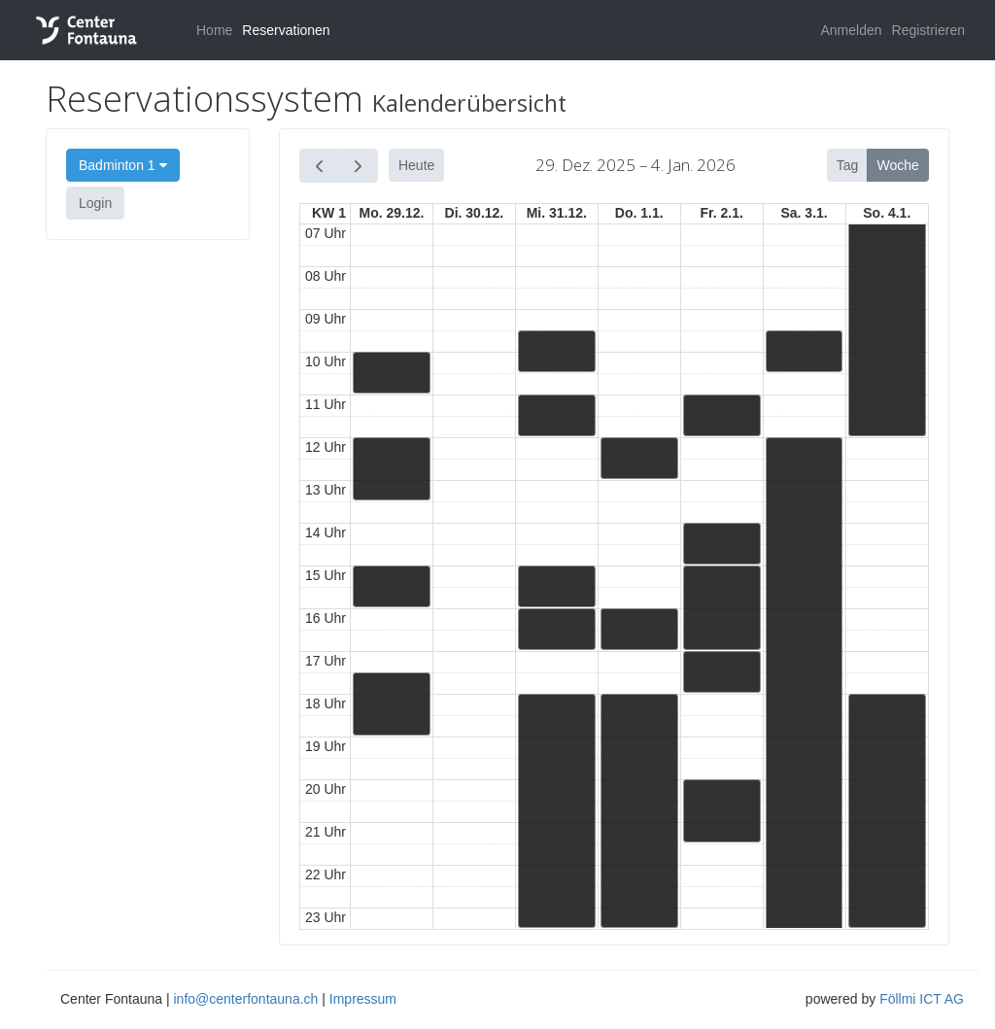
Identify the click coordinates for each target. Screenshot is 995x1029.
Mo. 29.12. (392, 213)
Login (95, 203)
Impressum (362, 999)
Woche (898, 165)
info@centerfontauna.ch (245, 999)
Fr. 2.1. (721, 213)
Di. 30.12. (474, 213)
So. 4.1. (886, 213)
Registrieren (928, 30)
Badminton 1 (123, 164)
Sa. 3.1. (803, 213)
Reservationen (285, 30)
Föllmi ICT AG (921, 999)
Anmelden (850, 30)
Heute (416, 165)
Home (214, 30)
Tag (848, 165)
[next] (358, 166)
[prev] (319, 166)
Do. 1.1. (639, 213)
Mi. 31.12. (557, 213)
